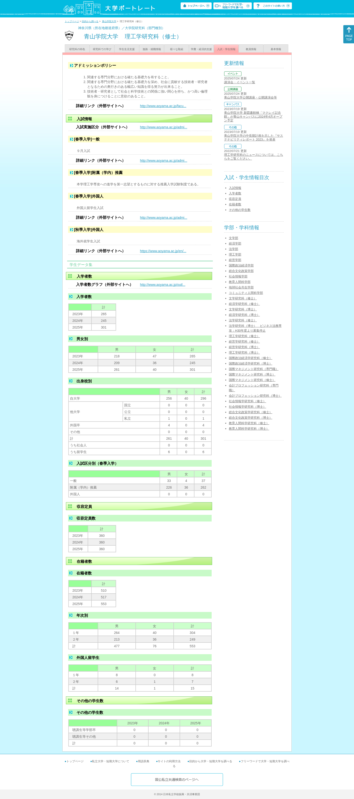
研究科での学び (102, 49)
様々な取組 (176, 49)
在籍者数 (235, 204)
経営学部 (235, 260)
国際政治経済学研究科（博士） (250, 363)
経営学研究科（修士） (244, 341)
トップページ (72, 21)
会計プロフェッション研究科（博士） (255, 395)
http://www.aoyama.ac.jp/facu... (163, 106)
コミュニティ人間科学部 (246, 293)
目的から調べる (90, 21)
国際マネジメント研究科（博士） (252, 374)
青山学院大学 (109, 21)
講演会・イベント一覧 (239, 82)
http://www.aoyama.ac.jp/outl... (162, 285)
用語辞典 (143, 761)
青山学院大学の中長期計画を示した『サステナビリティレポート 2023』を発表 (253, 137)
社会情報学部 (238, 276)
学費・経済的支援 (201, 49)
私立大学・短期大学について (110, 761)
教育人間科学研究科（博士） (249, 428)
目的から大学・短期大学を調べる (210, 761)
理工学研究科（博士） (244, 352)
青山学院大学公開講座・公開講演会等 (250, 97)
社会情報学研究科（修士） (247, 401)
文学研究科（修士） (243, 298)
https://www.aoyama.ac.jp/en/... (163, 251)
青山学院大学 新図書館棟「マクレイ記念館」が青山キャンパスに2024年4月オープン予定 (253, 116)
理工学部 (235, 254)
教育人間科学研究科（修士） (249, 423)
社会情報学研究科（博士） (247, 406)
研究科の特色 (77, 49)
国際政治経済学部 (241, 265)
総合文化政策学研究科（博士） (250, 417)
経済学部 (235, 243)
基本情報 (276, 49)
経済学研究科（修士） (244, 304)
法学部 (233, 249)
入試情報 (235, 188)
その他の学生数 (240, 210)
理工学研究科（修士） (244, 336)
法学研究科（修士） (243, 320)
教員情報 (251, 49)
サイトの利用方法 (169, 761)
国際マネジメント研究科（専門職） (254, 369)
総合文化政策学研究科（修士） (250, 412)
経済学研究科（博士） (244, 315)
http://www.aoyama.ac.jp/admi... (163, 127)
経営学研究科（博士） (244, 347)
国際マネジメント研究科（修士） (252, 380)
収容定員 (235, 199)
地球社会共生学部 (241, 287)
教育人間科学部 (240, 282)
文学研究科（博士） (243, 309)
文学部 (233, 238)
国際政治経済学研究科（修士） (250, 358)
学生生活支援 (127, 49)
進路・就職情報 (152, 49)
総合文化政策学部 (241, 271)
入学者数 (235, 193)
